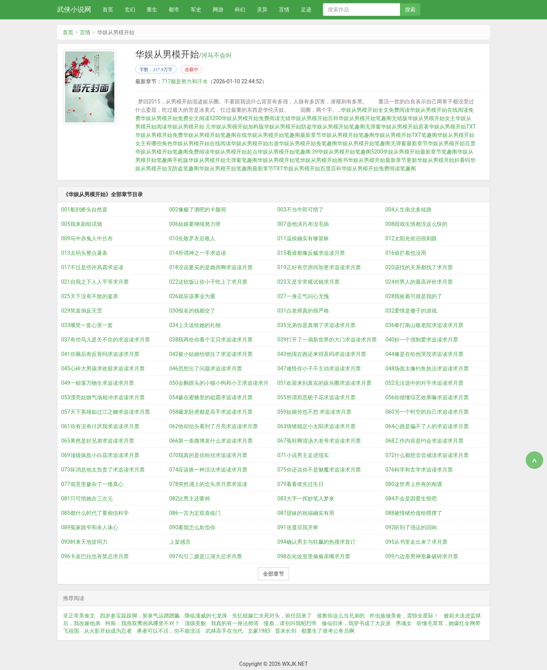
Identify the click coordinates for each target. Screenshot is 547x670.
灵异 (262, 9)
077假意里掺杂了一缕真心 (92, 484)
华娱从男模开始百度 (452, 143)
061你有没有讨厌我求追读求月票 (100, 426)
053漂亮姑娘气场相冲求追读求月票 (103, 397)
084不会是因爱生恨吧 (411, 498)
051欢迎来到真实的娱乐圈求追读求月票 (324, 383)
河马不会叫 (216, 55)
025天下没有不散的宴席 (89, 296)
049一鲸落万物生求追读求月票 (97, 383)
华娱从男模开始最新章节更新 (382, 160)
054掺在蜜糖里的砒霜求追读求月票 (211, 397)
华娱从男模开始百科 (314, 118)
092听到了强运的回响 (411, 527)
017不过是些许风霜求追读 (92, 267)
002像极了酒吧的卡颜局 (197, 209)
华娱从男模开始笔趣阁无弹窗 (346, 127)
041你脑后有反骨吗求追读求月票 (100, 354)
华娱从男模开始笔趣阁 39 (288, 152)
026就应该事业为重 (192, 296)
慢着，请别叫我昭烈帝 (290, 623)
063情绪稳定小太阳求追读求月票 (316, 426)
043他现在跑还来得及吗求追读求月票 (321, 354)
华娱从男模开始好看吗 (443, 160)
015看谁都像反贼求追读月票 (311, 253)
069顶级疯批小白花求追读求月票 (100, 455)
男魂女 (404, 623)
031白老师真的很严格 (303, 311)
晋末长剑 (285, 631)
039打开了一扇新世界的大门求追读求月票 (327, 340)
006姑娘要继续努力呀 (195, 224)
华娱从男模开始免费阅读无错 (256, 118)
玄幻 (130, 9)
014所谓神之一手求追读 (197, 253)
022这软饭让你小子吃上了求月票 (208, 282)
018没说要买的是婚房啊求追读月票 (211, 267)
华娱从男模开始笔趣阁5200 (350, 152)
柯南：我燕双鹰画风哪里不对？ (142, 623)
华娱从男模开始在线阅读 (201, 143)
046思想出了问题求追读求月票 (205, 368)
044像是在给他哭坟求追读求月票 (425, 354)
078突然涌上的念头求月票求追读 (208, 484)
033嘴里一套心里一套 (87, 325)
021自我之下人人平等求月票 (95, 282)
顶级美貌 (195, 623)
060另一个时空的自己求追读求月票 (427, 412)
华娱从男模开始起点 (234, 152)
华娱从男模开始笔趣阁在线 (215, 135)
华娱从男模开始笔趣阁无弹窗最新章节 (382, 143)
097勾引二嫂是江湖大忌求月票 (205, 556)
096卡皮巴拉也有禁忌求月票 (95, 556)
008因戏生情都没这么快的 (417, 224)
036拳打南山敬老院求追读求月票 (425, 325)
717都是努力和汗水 (185, 81)
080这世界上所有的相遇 (414, 484)
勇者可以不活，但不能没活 (169, 631)
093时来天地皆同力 (84, 542)
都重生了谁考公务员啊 (327, 631)
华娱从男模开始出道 (255, 143)
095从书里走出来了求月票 (417, 542)
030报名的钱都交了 (192, 311)
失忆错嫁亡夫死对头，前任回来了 (272, 616)
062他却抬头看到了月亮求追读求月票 (213, 426)
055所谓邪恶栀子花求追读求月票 (316, 397)
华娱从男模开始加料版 (237, 127)
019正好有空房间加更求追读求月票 (319, 267)
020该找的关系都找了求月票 (419, 267)
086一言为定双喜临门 (195, 513)
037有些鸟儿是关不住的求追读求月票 (105, 340)
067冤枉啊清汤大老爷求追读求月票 (319, 441)
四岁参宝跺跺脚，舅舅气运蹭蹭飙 (140, 616)
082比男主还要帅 (189, 498)
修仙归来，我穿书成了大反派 (356, 623)
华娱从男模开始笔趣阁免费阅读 (172, 152)
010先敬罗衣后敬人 (192, 238)
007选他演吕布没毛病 (303, 224)
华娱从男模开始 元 (189, 127)
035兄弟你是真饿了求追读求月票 (316, 325)
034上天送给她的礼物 (195, 325)
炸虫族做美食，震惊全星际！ (404, 616)
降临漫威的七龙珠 (206, 616)
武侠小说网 (74, 9)
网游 (218, 9)
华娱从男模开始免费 (159, 135)
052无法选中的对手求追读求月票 (425, 383)
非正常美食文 (79, 616)
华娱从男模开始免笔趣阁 (308, 143)
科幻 (240, 9)
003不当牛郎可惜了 (300, 209)
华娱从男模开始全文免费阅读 (375, 110)
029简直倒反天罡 (81, 311)
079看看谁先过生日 (300, 484)
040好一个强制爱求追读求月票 (422, 340)
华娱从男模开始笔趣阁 (348, 135)
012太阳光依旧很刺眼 (411, 238)
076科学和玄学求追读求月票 (419, 470)
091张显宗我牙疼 (297, 527)
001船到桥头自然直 (84, 209)
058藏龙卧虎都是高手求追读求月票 (211, 412)
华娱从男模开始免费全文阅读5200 (181, 118)
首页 (108, 9)
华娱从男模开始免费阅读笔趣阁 (378, 168)
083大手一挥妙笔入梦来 (305, 498)
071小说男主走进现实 (303, 455)
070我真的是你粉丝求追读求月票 (208, 455)
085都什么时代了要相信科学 (95, 513)
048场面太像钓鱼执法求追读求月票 (427, 368)
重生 (152, 9)
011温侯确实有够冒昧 (303, 238)
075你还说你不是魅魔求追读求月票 (319, 470)
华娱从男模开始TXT (452, 127)
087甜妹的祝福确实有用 (305, 513)
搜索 (410, 9)
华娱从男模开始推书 (324, 160)
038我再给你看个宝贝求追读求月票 (211, 340)
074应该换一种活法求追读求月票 (208, 470)
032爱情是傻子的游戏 (411, 311)
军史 (196, 9)
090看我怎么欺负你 (192, 527)
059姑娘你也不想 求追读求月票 (314, 412)
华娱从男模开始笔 (279, 160)
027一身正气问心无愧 (303, 296)
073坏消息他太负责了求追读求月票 (103, 470)
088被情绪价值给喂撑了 (414, 513)
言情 (284, 9)
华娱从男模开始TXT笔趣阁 (406, 135)
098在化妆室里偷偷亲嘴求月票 (313, 556)
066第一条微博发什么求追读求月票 (211, 441)
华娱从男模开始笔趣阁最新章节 (284, 135)
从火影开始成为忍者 (108, 631)
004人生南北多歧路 (409, 209)
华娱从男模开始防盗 (288, 127)
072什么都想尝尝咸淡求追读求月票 (427, 455)
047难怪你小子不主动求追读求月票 (319, 368)
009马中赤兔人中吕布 (87, 238)
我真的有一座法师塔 (235, 623)
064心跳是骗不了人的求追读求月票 (427, 426)
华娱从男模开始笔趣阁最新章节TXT (241, 168)
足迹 (306, 9)
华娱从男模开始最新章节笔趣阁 (420, 152)
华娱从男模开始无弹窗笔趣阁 (223, 160)
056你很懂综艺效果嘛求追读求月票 (427, 397)
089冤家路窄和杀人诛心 (89, 527)
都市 (174, 9)
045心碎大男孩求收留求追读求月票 (103, 368)
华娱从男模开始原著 (405, 127)
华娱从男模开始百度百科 (312, 168)
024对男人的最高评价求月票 (419, 282)
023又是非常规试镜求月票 (308, 282)
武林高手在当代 (224, 631)
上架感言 (180, 542)
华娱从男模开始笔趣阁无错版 (373, 118)
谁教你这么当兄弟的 (341, 616)
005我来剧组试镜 (81, 224)
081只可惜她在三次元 (87, 498)
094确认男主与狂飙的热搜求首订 (316, 542)
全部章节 (273, 574)
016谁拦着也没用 (406, 253)
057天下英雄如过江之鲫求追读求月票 (105, 412)
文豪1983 (259, 631)
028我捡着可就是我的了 (414, 296)
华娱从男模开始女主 (431, 118)
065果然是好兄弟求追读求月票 (97, 441)
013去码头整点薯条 (84, 253)
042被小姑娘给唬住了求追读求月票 (211, 354)
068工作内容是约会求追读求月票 (425, 441)
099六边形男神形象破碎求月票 (422, 556)
